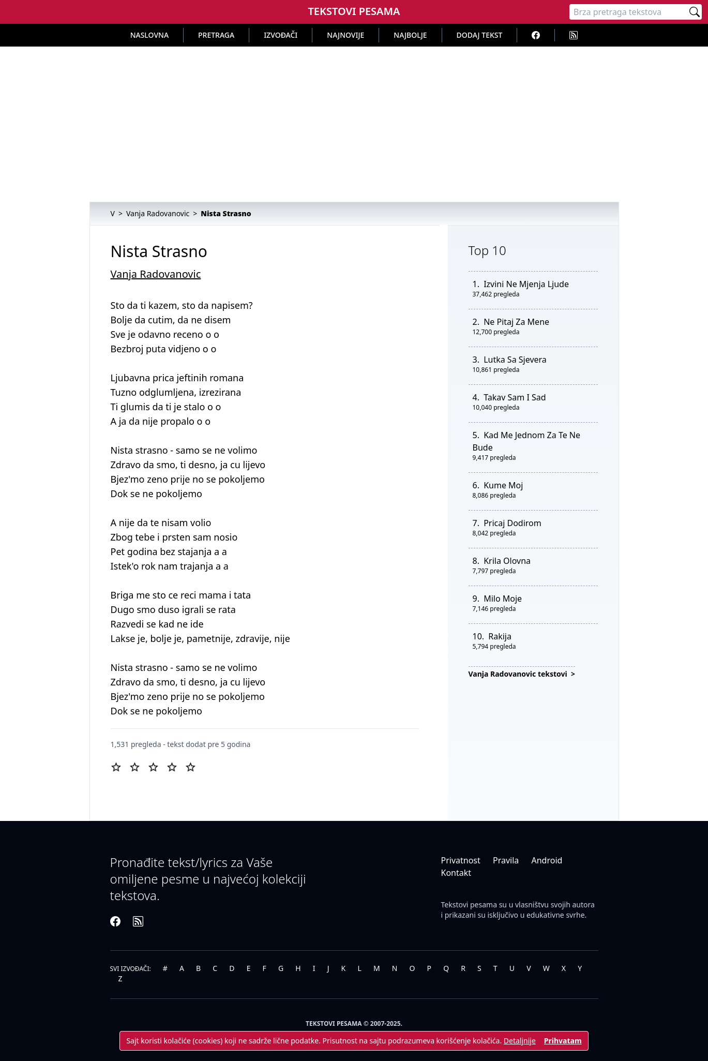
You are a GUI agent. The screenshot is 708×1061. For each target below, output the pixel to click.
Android (546, 860)
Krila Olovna (507, 560)
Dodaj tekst (480, 35)
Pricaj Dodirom (512, 523)
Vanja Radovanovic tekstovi (519, 674)
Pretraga (216, 35)
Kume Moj (503, 485)
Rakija (499, 636)
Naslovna (149, 35)
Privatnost (460, 860)
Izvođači (280, 35)
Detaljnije (520, 1040)
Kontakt (456, 872)
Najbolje (410, 35)
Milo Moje (503, 598)
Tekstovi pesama (469, 904)
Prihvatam (563, 1040)
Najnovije (345, 35)
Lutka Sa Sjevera (515, 359)
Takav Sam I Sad (515, 397)
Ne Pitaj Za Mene (516, 321)
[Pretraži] (694, 12)
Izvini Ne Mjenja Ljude (526, 284)
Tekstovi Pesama (354, 11)
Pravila (506, 860)
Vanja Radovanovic (156, 274)
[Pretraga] (628, 12)
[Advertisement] (354, 124)
